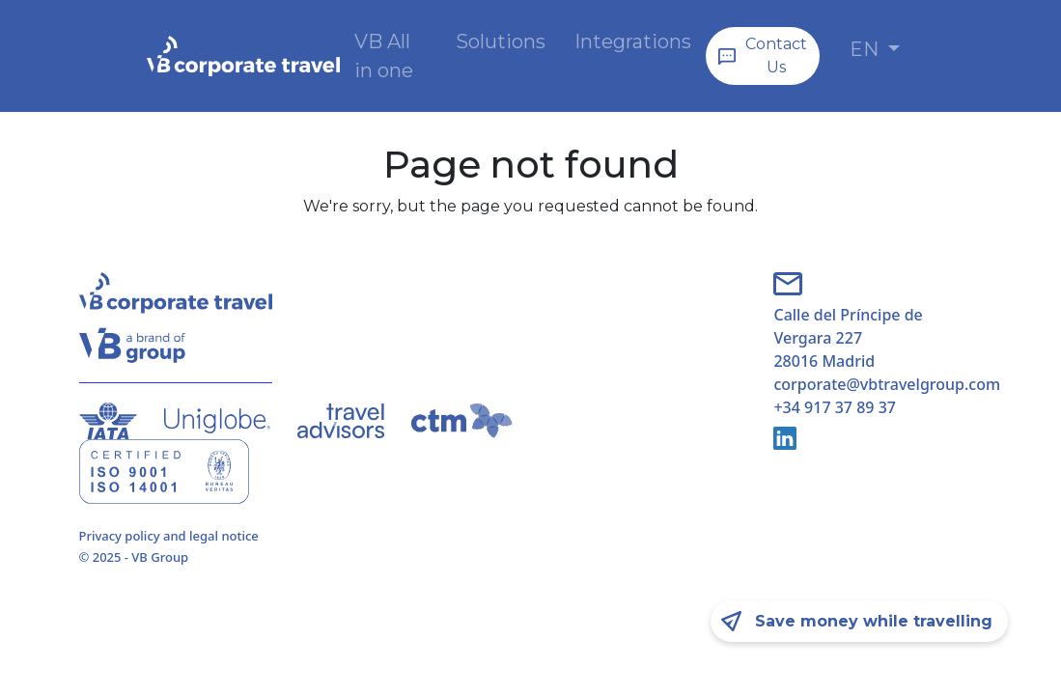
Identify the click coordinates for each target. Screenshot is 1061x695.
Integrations (632, 41)
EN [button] (866, 49)
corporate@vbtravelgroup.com (877, 384)
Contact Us (776, 55)
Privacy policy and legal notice (169, 535)
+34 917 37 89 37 (834, 407)
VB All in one (383, 56)
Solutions (500, 41)
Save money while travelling (873, 621)
